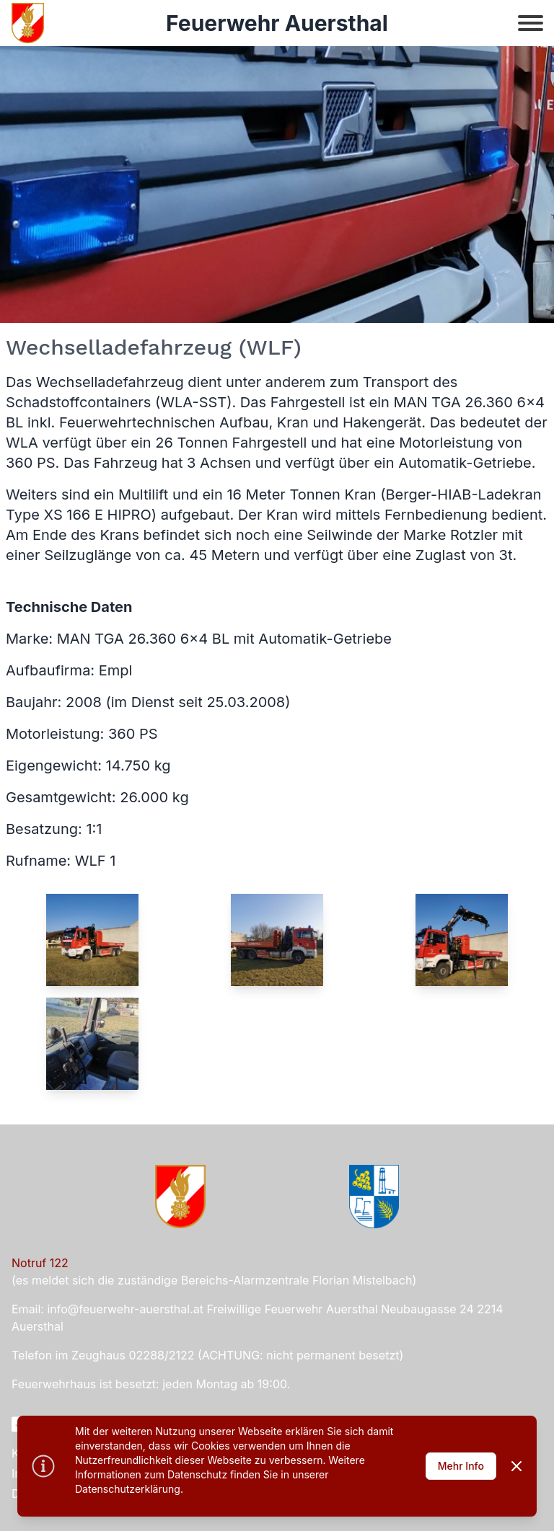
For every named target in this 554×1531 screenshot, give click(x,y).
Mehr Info (461, 1466)
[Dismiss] (516, 1466)
